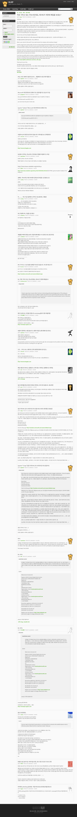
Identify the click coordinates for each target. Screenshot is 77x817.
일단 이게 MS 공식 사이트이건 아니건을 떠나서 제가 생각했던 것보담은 (35, 409)
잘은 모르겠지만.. (22, 713)
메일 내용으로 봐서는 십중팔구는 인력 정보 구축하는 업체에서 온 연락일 (35, 368)
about (64, 1)
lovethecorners (24, 281)
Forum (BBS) (6, 9)
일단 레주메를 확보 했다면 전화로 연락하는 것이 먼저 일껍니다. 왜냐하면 (35, 385)
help (73, 1)
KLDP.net (30, 9)
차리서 (22, 763)
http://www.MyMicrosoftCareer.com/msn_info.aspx (29, 59)
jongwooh (23, 94)
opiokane (22, 332)
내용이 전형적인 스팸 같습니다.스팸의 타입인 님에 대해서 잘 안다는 (34, 331)
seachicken (23, 540)
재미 (24, 12)
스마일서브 (42, 808)
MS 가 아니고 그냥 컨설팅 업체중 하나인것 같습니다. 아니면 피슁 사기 (35, 265)
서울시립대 (42, 807)
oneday (22, 198)
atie (21, 369)
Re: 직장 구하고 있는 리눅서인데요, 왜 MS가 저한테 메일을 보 (33, 279)
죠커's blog (20, 622)
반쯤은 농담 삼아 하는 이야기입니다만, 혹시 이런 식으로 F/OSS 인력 (35, 762)
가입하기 (6, 32)
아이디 (4, 24)
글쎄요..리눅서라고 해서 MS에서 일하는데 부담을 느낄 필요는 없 (33, 178)
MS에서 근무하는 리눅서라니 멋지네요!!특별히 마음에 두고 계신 (33, 154)
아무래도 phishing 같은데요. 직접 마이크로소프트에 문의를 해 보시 (34, 787)
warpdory (23, 215)
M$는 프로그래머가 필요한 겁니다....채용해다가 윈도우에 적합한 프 (34, 77)
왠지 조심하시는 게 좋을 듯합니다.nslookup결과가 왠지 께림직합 (34, 313)
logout (22, 788)
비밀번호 (5, 28)
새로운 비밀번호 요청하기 (9, 34)
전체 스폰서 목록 (33, 811)
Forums (20, 12)
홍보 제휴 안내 (12, 47)
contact (69, 1)
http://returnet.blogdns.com (24, 148)
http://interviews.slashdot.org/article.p (29, 166)
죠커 (21, 556)
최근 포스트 (6, 16)
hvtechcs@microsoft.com (37, 589)
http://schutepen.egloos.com (24, 324)
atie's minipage (21, 379)
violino (22, 714)
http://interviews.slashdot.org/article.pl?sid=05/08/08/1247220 (32, 170)
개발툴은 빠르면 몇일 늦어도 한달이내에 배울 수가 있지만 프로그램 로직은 (36, 235)
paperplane (23, 156)
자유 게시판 (28, 12)
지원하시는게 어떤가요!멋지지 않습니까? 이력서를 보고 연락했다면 (34, 134)
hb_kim (22, 266)
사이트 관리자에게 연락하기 (42, 811)
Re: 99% (20, 554)
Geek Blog (15, 9)
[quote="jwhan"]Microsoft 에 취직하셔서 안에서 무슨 (32, 108)
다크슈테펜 (22, 315)
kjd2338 (22, 78)
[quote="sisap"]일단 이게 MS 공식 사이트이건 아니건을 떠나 (33, 465)
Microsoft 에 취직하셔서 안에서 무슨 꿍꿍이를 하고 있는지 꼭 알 (34, 92)
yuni (21, 387)
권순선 (22, 168)
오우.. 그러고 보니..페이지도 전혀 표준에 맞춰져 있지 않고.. (32, 349)
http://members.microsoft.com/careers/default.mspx (30, 274)
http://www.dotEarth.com (40, 612)
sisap (21, 17)
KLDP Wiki (23, 9)
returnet (22, 136)
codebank (23, 236)
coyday (22, 179)
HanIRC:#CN (26, 622)
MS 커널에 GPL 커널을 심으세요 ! (26, 213)
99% (19, 538)
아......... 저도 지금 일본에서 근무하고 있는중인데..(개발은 (32, 197)
